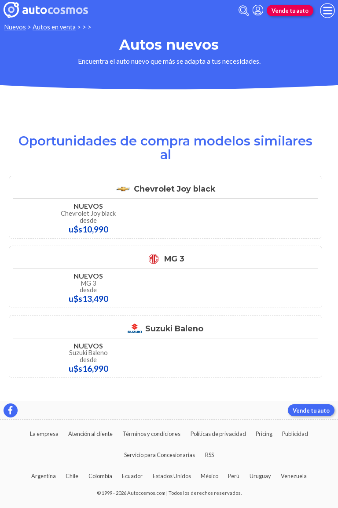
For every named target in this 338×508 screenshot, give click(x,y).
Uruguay (260, 475)
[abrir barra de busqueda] (244, 11)
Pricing (264, 433)
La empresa (44, 433)
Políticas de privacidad (218, 433)
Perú (233, 475)
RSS (209, 454)
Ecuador (132, 475)
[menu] (327, 10)
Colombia (100, 475)
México (209, 475)
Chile (72, 475)
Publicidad (295, 433)
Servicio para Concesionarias (159, 454)
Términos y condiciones (151, 433)
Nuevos (15, 27)
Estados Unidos (172, 475)
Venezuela (294, 475)
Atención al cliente (90, 433)
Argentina (43, 475)
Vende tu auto (290, 10)
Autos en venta (54, 27)
